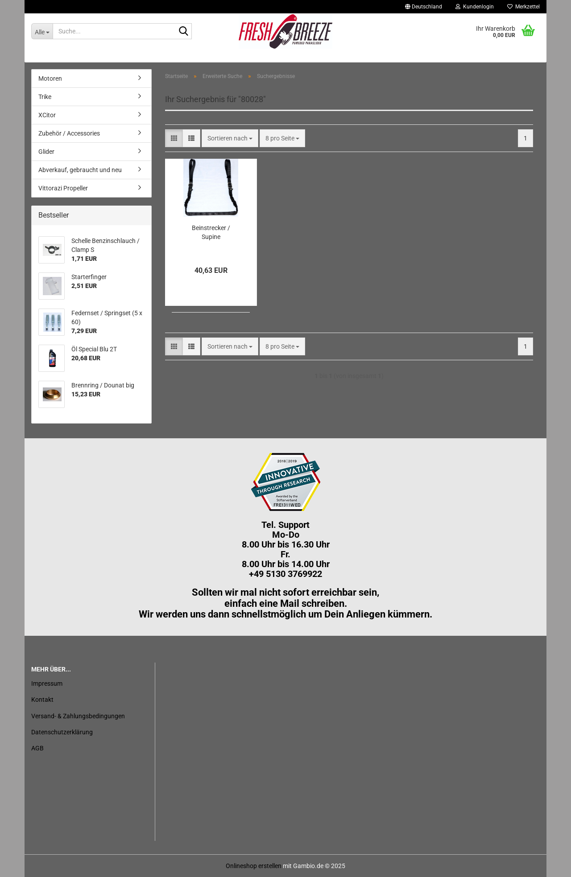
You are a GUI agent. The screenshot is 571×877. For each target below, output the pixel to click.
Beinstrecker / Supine (211, 232)
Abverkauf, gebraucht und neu (80, 169)
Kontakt (42, 699)
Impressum (46, 683)
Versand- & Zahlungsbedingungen (78, 716)
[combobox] (230, 138)
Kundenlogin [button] (474, 7)
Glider (46, 151)
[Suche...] (42, 31)
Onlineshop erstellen (253, 865)
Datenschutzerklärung (62, 732)
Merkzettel (523, 7)
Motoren (50, 78)
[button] (423, 6)
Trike (44, 96)
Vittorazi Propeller (63, 188)
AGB (37, 748)
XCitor (47, 115)
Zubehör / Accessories (69, 133)
